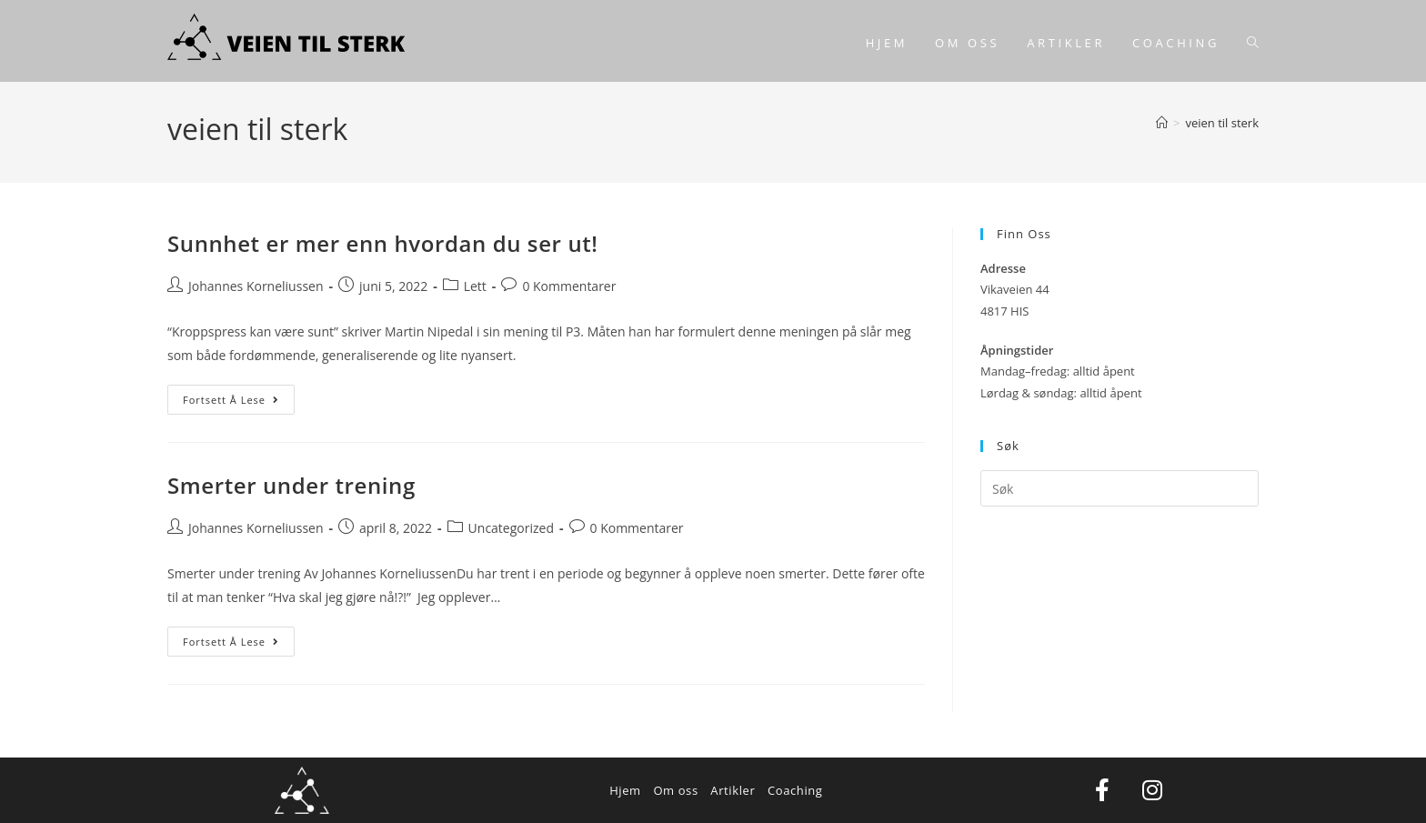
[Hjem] (1162, 123)
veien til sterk (1222, 123)
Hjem (625, 790)
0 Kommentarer (569, 286)
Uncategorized (511, 528)
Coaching (795, 790)
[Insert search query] (1119, 488)
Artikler (732, 790)
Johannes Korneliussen (256, 286)
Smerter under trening (291, 485)
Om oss (675, 790)
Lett (475, 286)
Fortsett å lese (239, 395)
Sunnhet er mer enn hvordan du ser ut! (382, 243)
